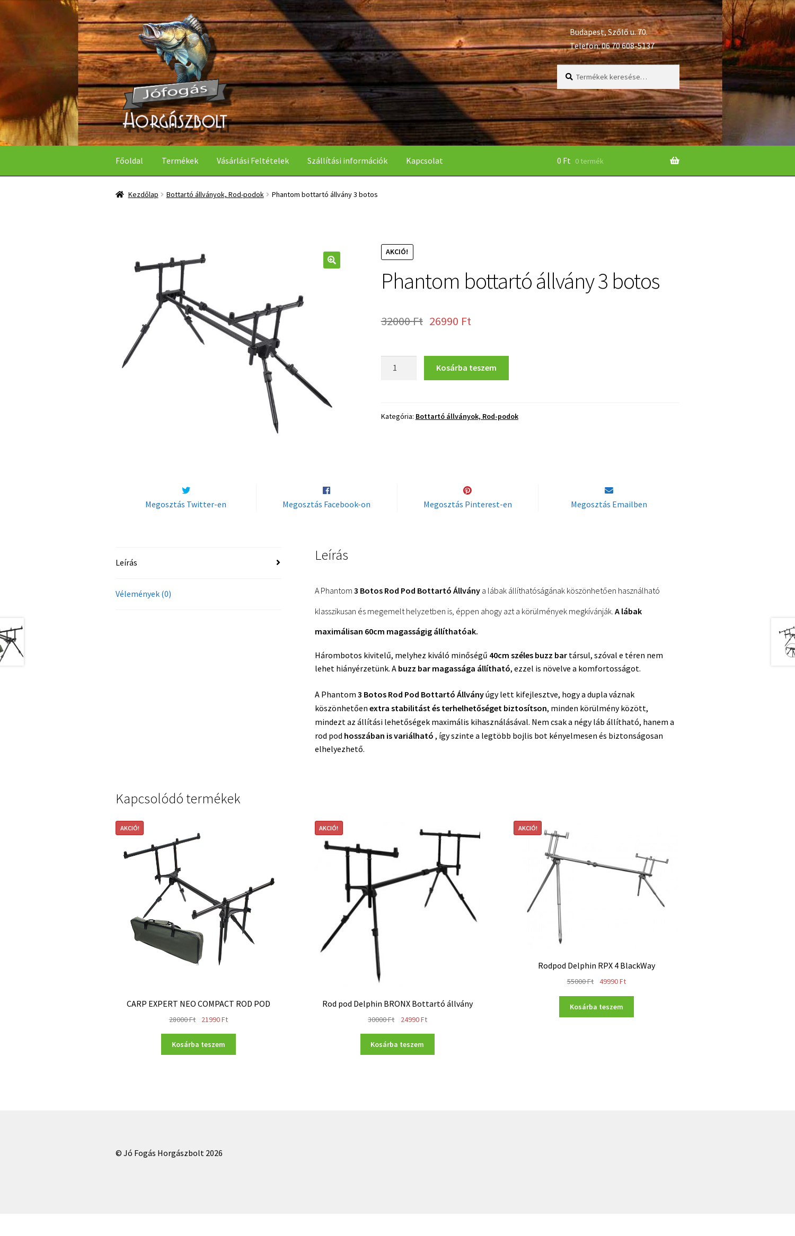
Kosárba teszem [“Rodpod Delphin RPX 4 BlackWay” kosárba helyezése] (596, 1029)
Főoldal (129, 160)
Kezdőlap (143, 194)
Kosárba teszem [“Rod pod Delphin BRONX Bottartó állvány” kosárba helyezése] (397, 1066)
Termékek (180, 160)
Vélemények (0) (143, 616)
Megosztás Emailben (609, 526)
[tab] (198, 586)
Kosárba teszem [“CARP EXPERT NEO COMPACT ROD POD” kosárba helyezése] (198, 1066)
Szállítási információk (347, 160)
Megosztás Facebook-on (326, 526)
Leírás (126, 585)
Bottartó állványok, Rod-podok (215, 194)
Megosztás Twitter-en (185, 526)
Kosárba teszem (466, 367)
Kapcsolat (424, 160)
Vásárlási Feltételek (253, 160)
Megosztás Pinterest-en (467, 526)
